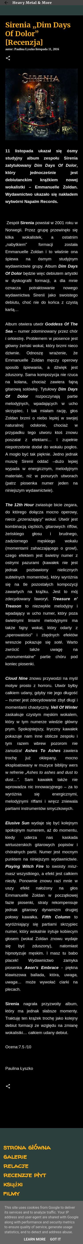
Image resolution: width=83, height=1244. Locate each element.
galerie (15, 1156)
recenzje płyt (24, 1174)
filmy (11, 1193)
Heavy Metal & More (32, 2)
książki (13, 1183)
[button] (8, 58)
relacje (15, 1165)
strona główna (26, 1147)
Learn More (35, 1239)
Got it (55, 1239)
